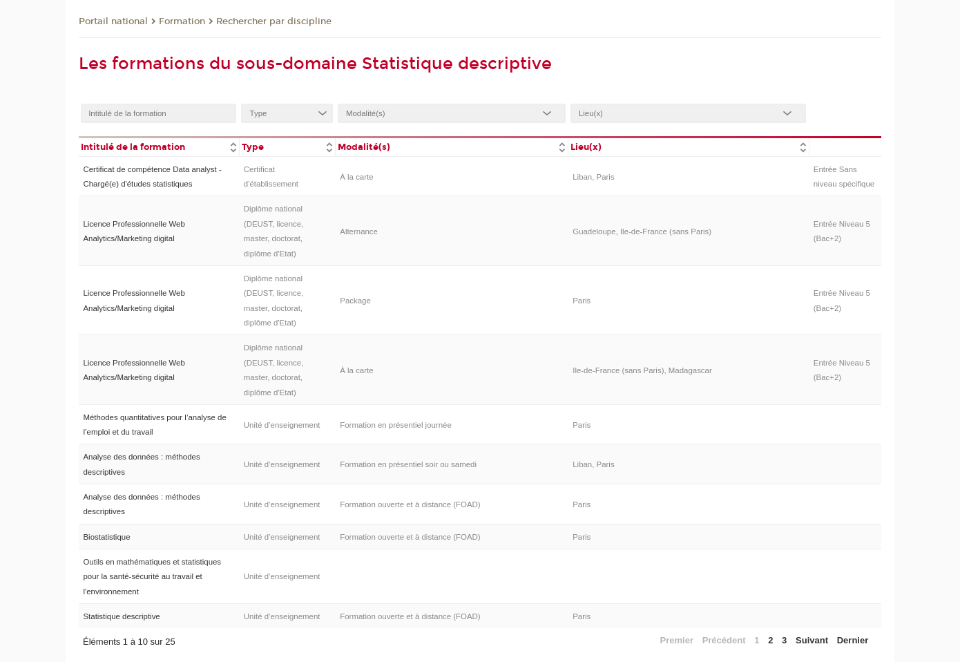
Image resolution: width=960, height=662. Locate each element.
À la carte (356, 177)
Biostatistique (106, 537)
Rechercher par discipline (274, 21)
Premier (676, 640)
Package (355, 300)
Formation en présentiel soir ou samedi (408, 464)
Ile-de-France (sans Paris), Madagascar (642, 370)
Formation (182, 21)
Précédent (724, 640)
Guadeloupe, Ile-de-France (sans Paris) (642, 231)
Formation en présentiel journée (396, 425)
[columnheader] (159, 146)
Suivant (812, 640)
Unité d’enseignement (282, 425)
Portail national (113, 21)
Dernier (853, 640)
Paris (582, 300)
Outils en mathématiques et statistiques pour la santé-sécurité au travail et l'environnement (152, 577)
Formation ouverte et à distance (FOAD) (410, 504)
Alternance (359, 231)
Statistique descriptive (121, 616)
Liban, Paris (593, 177)
